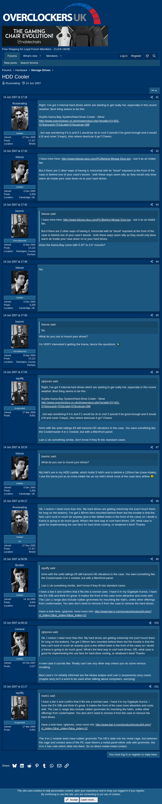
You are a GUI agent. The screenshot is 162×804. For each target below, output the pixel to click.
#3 (157, 204)
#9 (157, 559)
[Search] (154, 56)
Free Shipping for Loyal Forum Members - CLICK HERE (36, 49)
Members (52, 55)
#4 (157, 261)
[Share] (151, 97)
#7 (157, 447)
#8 (157, 501)
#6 (157, 372)
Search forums (29, 62)
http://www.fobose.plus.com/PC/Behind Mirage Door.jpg (96, 158)
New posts (10, 62)
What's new (30, 55)
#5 (157, 315)
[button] (40, 56)
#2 (157, 151)
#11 (156, 686)
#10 (156, 622)
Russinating (13, 83)
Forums (12, 55)
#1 (157, 97)
